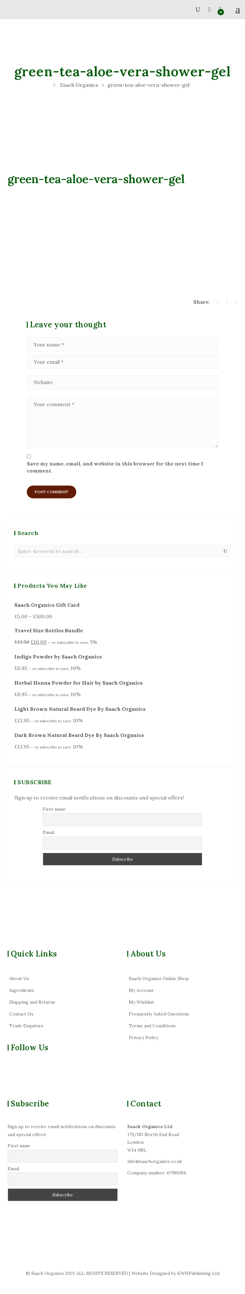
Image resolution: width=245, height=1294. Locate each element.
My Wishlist (141, 1002)
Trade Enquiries (26, 1026)
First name (54, 809)
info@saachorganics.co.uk (154, 1161)
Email (48, 832)
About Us (19, 978)
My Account (141, 990)
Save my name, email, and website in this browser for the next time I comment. (115, 467)
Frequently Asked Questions (159, 1014)
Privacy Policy (143, 1037)
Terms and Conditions (152, 1026)
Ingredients (21, 990)
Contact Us (21, 1014)
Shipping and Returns (32, 1002)
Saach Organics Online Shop (159, 978)
